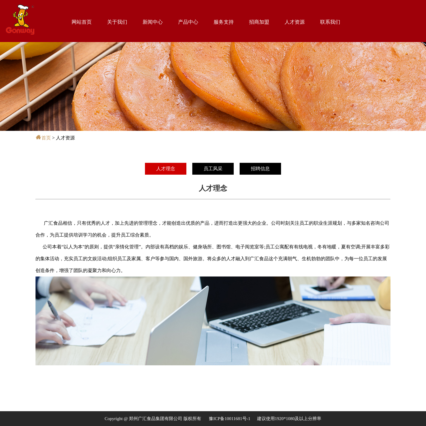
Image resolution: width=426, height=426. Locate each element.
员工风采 (213, 168)
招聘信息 (260, 168)
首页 (46, 137)
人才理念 (165, 168)
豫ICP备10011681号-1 (229, 418)
